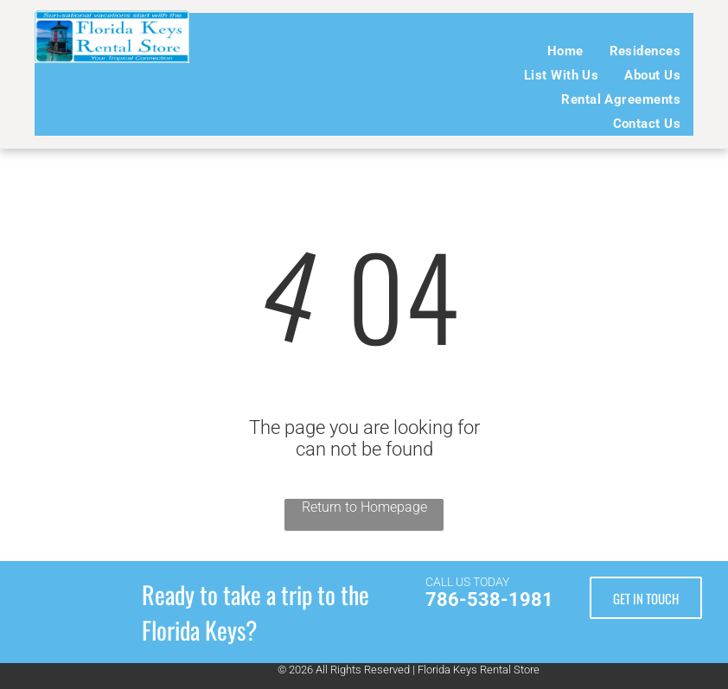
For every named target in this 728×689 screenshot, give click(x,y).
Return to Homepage (364, 507)
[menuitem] (565, 51)
